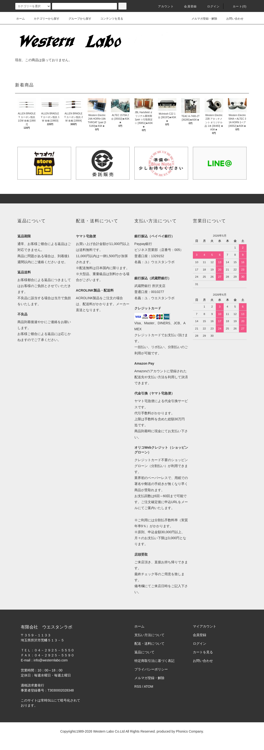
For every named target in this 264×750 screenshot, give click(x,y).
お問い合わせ (232, 18)
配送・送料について (149, 643)
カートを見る (203, 652)
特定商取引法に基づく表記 (154, 661)
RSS (137, 686)
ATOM (148, 686)
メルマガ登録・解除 (201, 18)
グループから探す (77, 18)
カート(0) (237, 6)
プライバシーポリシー (151, 669)
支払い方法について (149, 635)
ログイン (210, 6)
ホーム (20, 18)
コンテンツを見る (109, 18)
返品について (144, 652)
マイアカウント (204, 626)
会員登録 (187, 6)
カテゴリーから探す (43, 18)
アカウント (163, 6)
